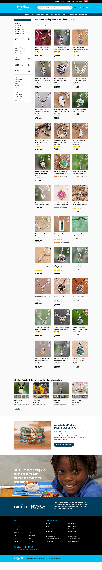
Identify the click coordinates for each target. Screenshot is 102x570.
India (17, 80)
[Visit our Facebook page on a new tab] (26, 546)
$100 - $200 (19, 97)
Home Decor (73, 13)
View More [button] (17, 407)
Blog (15, 533)
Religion (18, 50)
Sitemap (15, 538)
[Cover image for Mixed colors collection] (41, 390)
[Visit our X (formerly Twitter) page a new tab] (29, 546)
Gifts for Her (19, 25)
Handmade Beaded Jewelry (74, 538)
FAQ (29, 535)
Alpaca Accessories (50, 523)
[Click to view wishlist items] (77, 7)
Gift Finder (50, 13)
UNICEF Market (17, 525)
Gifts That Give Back (72, 523)
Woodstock (77, 402)
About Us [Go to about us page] (57, 1)
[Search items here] (53, 7)
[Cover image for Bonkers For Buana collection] (21, 390)
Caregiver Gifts (19, 29)
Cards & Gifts (40, 13)
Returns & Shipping (32, 525)
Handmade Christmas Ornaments (53, 538)
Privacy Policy (31, 533)
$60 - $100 (18, 95)
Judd (16, 402)
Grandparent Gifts (20, 32)
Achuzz (37, 402)
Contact (30, 530)
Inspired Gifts (29, 13)
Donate (15, 535)
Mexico (17, 84)
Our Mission (16, 523)
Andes (17, 82)
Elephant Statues (72, 533)
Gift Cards (30, 538)
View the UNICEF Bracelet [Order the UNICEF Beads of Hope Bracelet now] (63, 444)
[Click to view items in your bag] (85, 7)
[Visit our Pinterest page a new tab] (32, 546)
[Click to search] (70, 7)
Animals (18, 46)
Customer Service (32, 528)
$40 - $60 (18, 93)
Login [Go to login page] (68, 1)
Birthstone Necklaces (73, 535)
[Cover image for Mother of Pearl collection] (80, 390)
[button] (49, 31)
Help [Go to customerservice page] (73, 1)
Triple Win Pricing (17, 528)
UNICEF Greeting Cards (73, 540)
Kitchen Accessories (50, 535)
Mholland (56, 402)
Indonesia (18, 78)
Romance (18, 52)
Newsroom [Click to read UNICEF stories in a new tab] (16, 530)
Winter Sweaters (71, 525)
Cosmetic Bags (49, 540)
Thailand (18, 86)
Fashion (65, 13)
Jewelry (58, 13)
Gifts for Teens (19, 31)
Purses (47, 525)
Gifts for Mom (19, 27)
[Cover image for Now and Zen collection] (61, 390)
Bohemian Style (20, 48)
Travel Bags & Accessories (51, 533)
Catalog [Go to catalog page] (63, 1)
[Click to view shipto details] (79, 1)
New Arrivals (83, 13)
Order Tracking (31, 523)
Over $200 (18, 99)
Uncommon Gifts (72, 530)
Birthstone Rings (49, 530)
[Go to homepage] (23, 7)
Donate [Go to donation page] (86, 1)
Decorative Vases (72, 528)
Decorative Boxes (49, 528)
